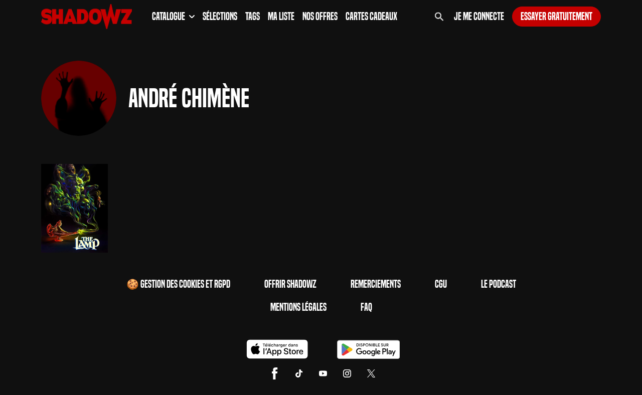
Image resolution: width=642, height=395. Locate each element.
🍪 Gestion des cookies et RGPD (178, 284)
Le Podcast (498, 284)
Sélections (220, 17)
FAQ (366, 307)
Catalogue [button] (173, 17)
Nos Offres (320, 17)
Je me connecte (479, 17)
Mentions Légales (298, 307)
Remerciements (376, 284)
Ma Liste (281, 17)
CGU (441, 284)
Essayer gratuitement (556, 17)
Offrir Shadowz (290, 284)
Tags (252, 17)
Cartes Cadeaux (371, 17)
